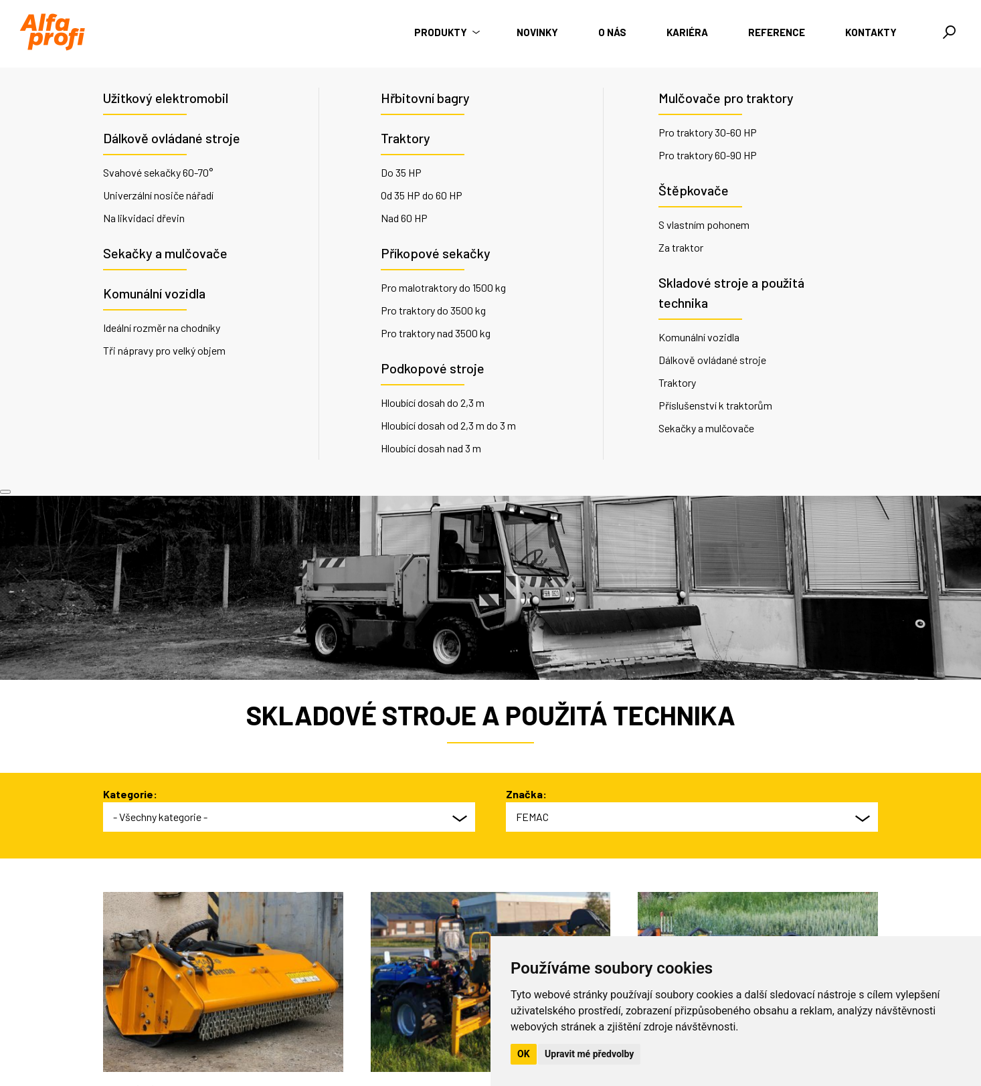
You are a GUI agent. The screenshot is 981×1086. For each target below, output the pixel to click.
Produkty (445, 32)
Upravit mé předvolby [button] (589, 1054)
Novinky (537, 32)
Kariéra (687, 32)
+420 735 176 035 (357, 1012)
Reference (776, 32)
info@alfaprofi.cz (356, 1028)
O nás (612, 32)
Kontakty (871, 32)
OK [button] (523, 1054)
